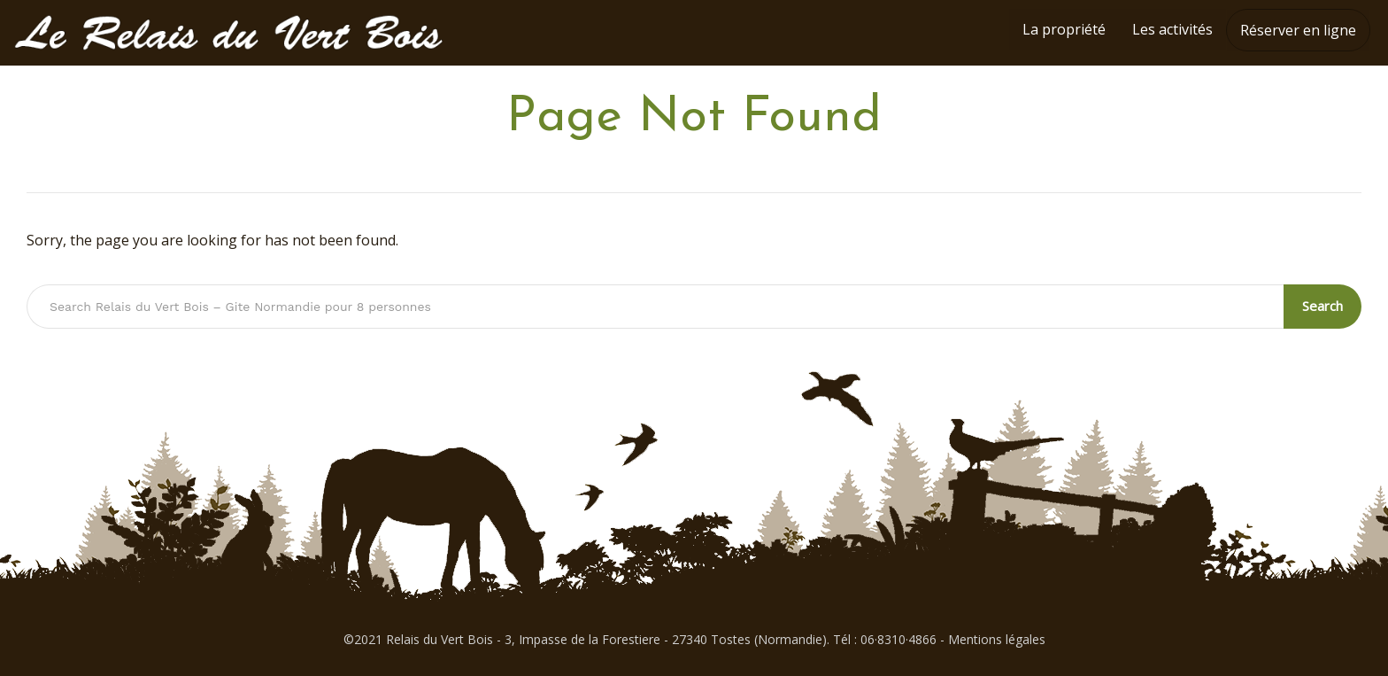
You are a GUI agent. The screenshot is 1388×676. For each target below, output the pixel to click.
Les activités (1172, 29)
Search (1323, 306)
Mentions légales (996, 639)
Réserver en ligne (1298, 30)
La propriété (1064, 29)
